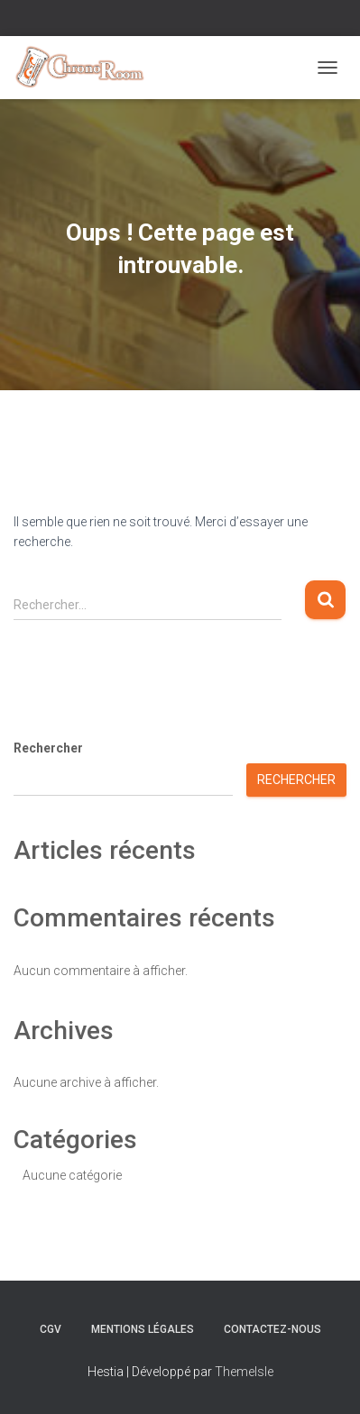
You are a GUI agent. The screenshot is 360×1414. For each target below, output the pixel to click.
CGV (50, 1329)
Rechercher (48, 748)
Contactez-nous (272, 1329)
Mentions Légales (142, 1329)
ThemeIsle (244, 1371)
